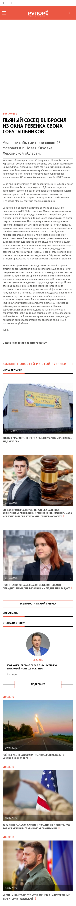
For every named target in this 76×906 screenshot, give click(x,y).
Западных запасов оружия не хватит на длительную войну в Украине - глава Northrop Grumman (36, 827)
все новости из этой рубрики (38, 603)
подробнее (38, 684)
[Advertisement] (38, 59)
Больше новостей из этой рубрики (38, 364)
